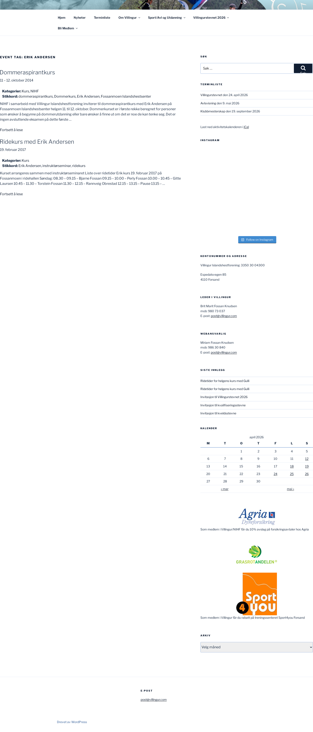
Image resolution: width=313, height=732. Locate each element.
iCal (246, 127)
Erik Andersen (88, 96)
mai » (290, 489)
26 (307, 474)
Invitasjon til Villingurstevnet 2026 (224, 397)
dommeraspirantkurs (35, 96)
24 (275, 474)
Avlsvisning (208, 103)
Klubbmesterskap (212, 111)
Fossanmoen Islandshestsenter (126, 96)
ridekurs (78, 166)
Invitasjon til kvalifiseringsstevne (223, 405)
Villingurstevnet (211, 95)
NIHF (34, 91)
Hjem (61, 17)
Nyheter (80, 17)
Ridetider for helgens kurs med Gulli (224, 381)
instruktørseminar (56, 166)
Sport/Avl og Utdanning (167, 17)
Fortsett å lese (11, 130)
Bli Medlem (68, 28)
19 (307, 466)
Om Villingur (129, 17)
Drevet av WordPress (72, 722)
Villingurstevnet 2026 (211, 17)
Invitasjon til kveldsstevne (218, 413)
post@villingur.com (224, 316)
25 (292, 474)
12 (306, 458)
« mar (224, 489)
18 (292, 466)
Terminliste (102, 17)
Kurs (25, 91)
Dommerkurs (65, 96)
